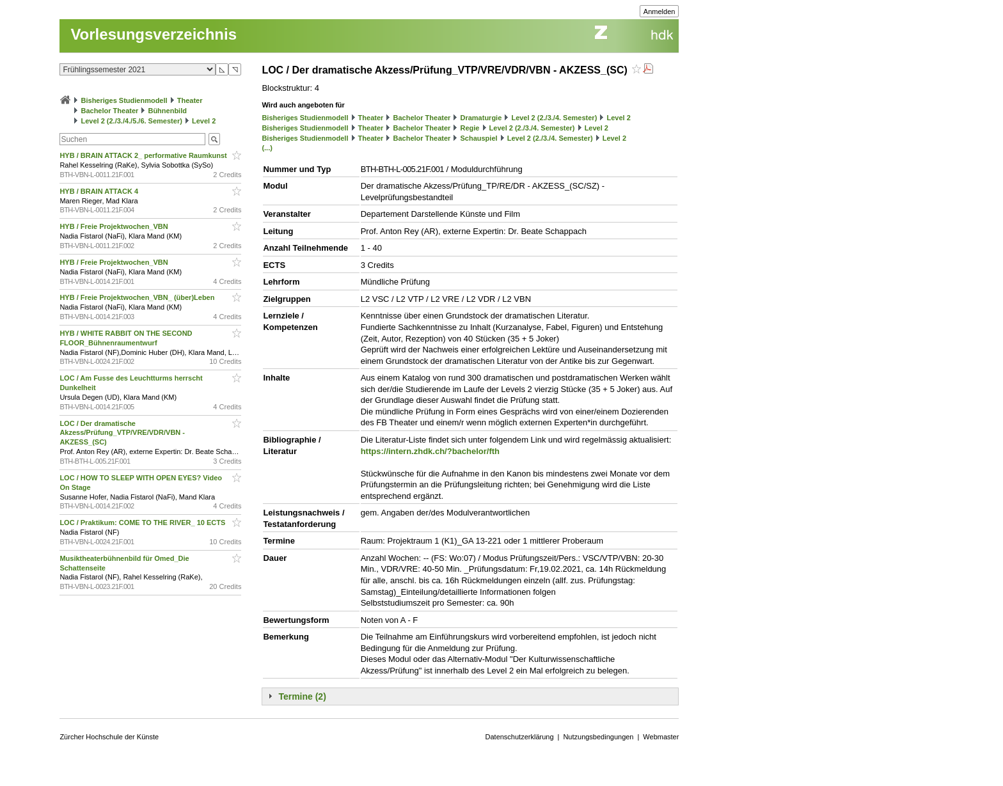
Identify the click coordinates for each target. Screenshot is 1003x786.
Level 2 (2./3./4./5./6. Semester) (131, 121)
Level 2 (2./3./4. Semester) (554, 118)
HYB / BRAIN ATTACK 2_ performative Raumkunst (143, 155)
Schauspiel (478, 138)
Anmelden (659, 11)
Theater (190, 100)
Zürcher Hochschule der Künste (109, 737)
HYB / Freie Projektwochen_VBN (114, 226)
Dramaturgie (481, 118)
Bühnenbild (167, 110)
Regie (469, 128)
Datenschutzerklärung (520, 737)
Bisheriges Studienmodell (124, 100)
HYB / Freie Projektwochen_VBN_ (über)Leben (137, 297)
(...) (267, 148)
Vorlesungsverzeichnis (153, 34)
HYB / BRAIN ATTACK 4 (99, 191)
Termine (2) (302, 696)
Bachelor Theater (109, 110)
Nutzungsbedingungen (598, 737)
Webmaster (661, 737)
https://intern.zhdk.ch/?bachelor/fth (430, 451)
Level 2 (204, 121)
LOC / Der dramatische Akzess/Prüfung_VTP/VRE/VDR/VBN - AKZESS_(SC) (122, 433)
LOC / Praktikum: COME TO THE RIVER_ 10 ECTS (143, 522)
